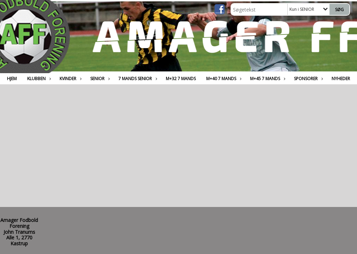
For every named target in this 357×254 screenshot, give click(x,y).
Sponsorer (307, 79)
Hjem (12, 79)
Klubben (38, 79)
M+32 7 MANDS (181, 79)
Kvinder (70, 79)
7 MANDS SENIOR (136, 79)
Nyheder (341, 79)
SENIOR (99, 79)
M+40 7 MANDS (223, 79)
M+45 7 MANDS (267, 79)
